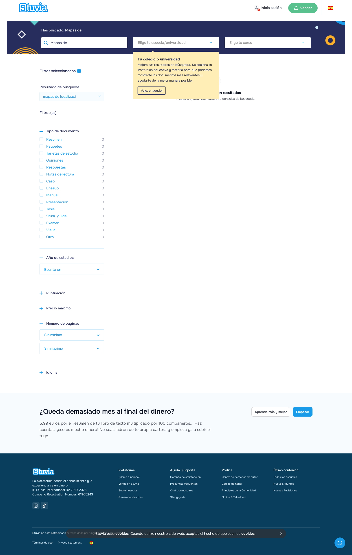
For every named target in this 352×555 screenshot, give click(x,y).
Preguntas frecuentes (184, 484)
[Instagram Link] (36, 505)
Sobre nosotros (128, 490)
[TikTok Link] (44, 505)
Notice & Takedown (234, 497)
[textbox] (176, 43)
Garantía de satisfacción (185, 477)
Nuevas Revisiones (285, 490)
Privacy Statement (69, 542)
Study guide (177, 497)
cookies (122, 533)
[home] (33, 7)
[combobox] (176, 42)
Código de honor (232, 484)
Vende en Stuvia (129, 484)
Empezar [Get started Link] (302, 412)
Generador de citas (131, 497)
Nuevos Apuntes (283, 484)
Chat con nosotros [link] (181, 490)
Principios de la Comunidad (239, 490)
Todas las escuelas (285, 477)
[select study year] (72, 269)
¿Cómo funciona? (129, 477)
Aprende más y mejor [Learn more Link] (271, 412)
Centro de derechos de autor (239, 477)
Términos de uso (42, 542)
